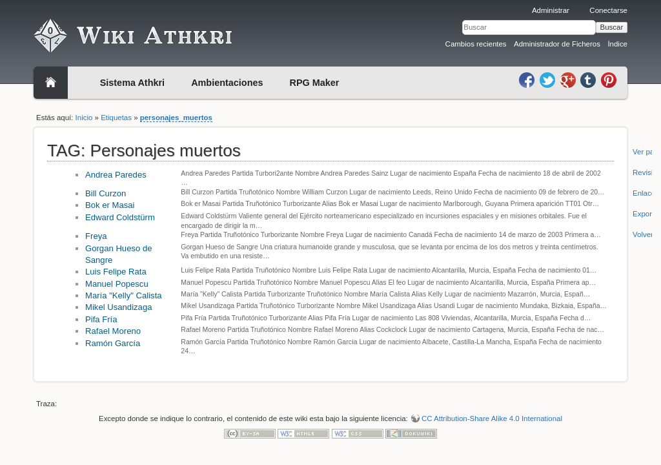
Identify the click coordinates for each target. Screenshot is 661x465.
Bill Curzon (105, 193)
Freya (96, 236)
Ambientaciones (227, 83)
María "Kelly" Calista (123, 295)
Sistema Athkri (132, 83)
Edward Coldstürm (120, 217)
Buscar (612, 27)
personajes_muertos (176, 117)
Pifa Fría (101, 319)
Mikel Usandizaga (118, 307)
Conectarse (608, 10)
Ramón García (112, 343)
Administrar (550, 10)
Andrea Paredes (116, 175)
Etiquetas (116, 117)
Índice (617, 44)
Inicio (84, 117)
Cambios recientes (476, 44)
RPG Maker (315, 83)
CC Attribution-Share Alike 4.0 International (492, 418)
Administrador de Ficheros (557, 44)
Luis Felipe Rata (116, 271)
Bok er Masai (110, 205)
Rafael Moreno (113, 331)
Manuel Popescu (116, 284)
